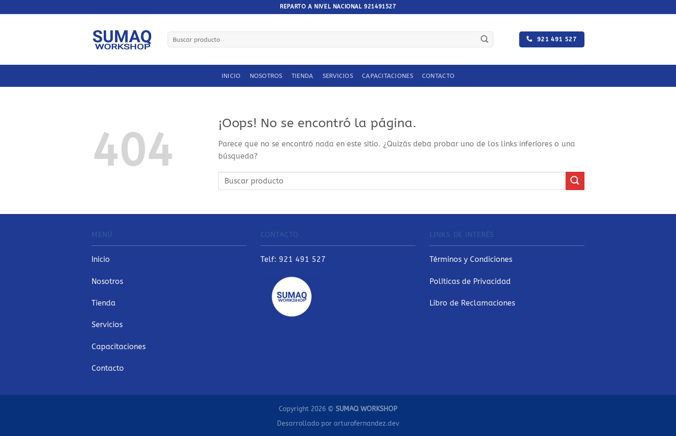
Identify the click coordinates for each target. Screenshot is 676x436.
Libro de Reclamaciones (472, 302)
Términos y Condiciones (471, 259)
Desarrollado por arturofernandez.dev (338, 424)
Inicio (231, 75)
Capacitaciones (387, 75)
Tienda (303, 75)
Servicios (338, 75)
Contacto (438, 75)
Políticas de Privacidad (470, 281)
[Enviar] (484, 39)
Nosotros (266, 75)
